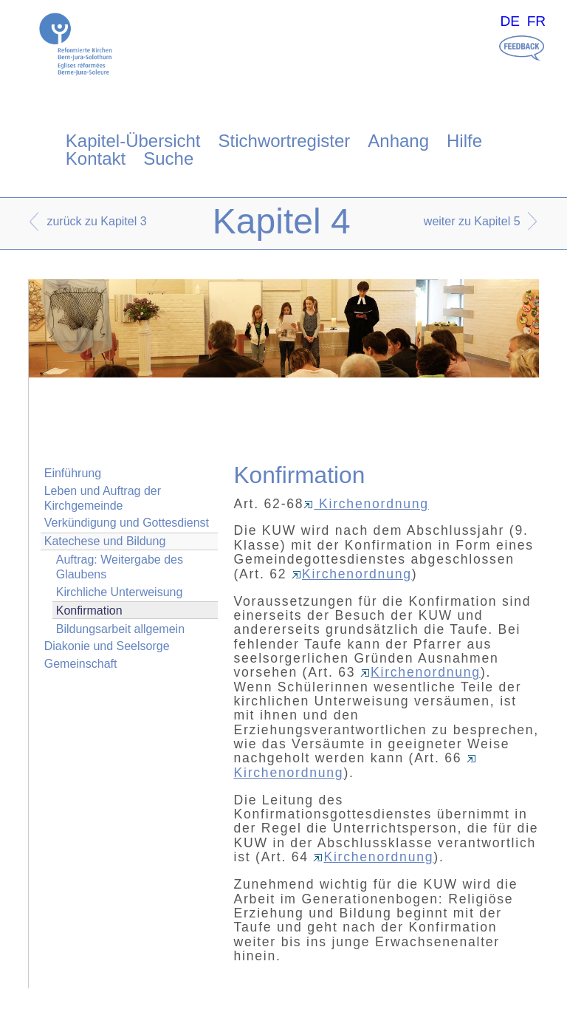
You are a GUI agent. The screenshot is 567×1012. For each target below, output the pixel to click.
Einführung (72, 473)
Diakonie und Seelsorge (107, 646)
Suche (168, 158)
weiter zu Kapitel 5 (472, 221)
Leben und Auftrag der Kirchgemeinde (102, 498)
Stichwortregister (285, 141)
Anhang (398, 141)
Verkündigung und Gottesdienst (126, 522)
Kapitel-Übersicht (133, 141)
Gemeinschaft (80, 663)
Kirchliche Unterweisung (119, 592)
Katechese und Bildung (105, 541)
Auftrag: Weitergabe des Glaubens (119, 566)
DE (510, 21)
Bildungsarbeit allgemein (120, 629)
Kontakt (96, 158)
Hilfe (464, 141)
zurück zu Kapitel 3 (96, 221)
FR (536, 21)
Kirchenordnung (366, 503)
